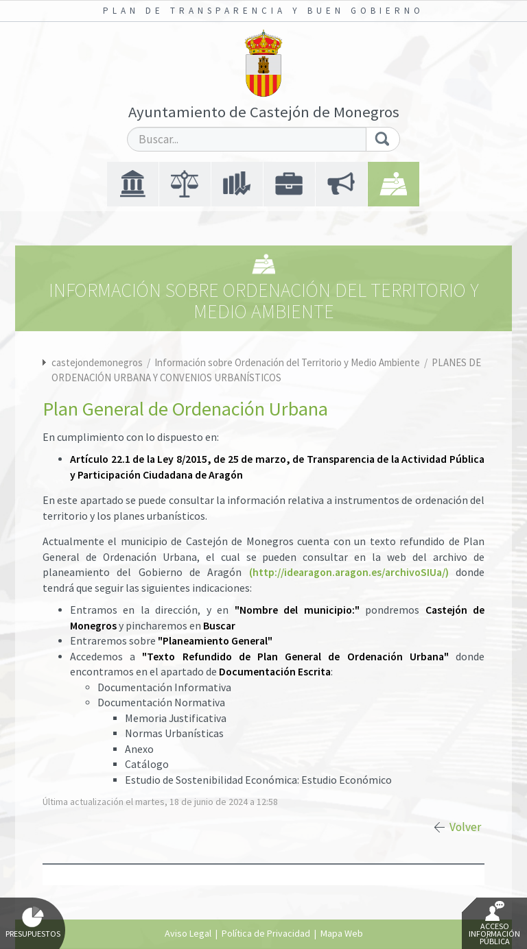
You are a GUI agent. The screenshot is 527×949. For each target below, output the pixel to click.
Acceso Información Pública (494, 923)
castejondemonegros (97, 362)
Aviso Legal (188, 933)
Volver (465, 826)
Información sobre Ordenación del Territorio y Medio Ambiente (288, 362)
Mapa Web (341, 933)
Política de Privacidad (266, 933)
